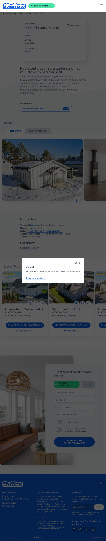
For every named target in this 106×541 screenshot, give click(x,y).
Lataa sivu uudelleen (36, 278)
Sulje (77, 262)
